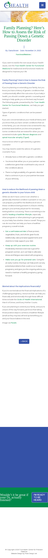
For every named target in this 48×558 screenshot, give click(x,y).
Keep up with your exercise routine (20, 245)
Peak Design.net (31, 553)
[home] (15, 5)
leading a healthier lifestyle (20, 214)
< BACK (24, 341)
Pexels (14, 323)
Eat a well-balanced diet (15, 231)
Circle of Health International (29, 299)
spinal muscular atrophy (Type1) (15, 137)
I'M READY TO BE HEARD (39, 497)
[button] (42, 5)
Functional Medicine (23, 54)
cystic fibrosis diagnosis (27, 134)
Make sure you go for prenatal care (20, 260)
